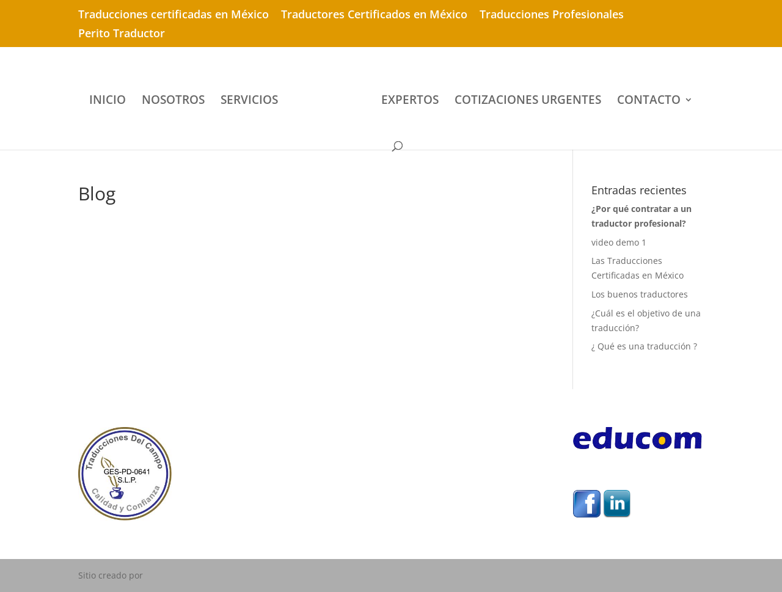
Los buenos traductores (639, 294)
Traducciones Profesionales (552, 15)
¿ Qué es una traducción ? (644, 346)
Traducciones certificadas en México (173, 15)
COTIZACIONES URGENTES (528, 101)
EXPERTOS (410, 101)
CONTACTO (649, 101)
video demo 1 (618, 242)
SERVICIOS (249, 101)
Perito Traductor (121, 33)
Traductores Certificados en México (374, 15)
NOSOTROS (173, 101)
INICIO (107, 101)
